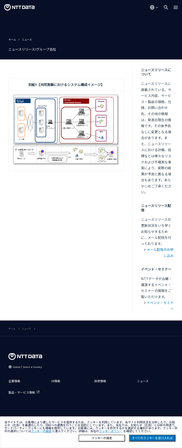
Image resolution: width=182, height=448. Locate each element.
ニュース (27, 39)
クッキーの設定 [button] (41, 431)
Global (27, 367)
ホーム (12, 39)
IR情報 (55, 381)
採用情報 (100, 381)
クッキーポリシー (111, 431)
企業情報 (14, 381)
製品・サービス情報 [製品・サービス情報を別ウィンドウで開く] (21, 392)
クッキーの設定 (102, 438)
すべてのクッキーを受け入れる (152, 438)
